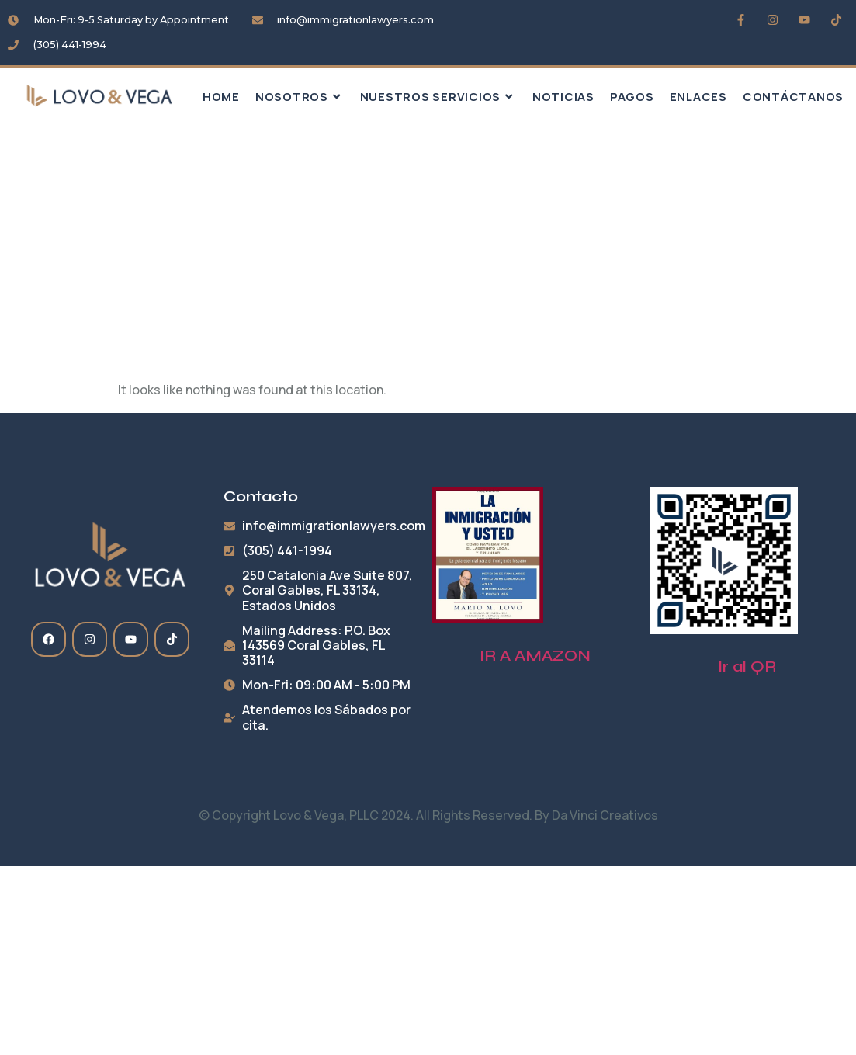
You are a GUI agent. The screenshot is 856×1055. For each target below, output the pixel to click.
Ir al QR (747, 666)
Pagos (632, 97)
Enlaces (698, 97)
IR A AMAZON (535, 655)
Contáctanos (793, 97)
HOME (221, 97)
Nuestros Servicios (438, 97)
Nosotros (300, 97)
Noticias (563, 97)
